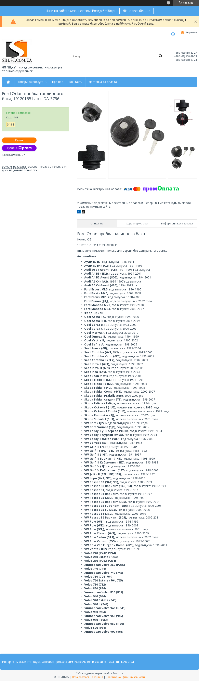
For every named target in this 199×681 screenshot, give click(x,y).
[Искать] (160, 56)
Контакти (75, 82)
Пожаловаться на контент (87, 677)
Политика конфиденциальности (125, 677)
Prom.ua (118, 673)
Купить (19, 140)
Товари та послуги (30, 82)
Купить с (19, 148)
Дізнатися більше (136, 11)
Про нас (57, 82)
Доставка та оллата (103, 82)
